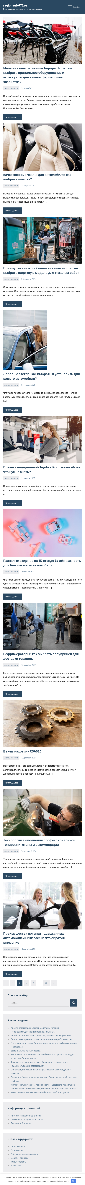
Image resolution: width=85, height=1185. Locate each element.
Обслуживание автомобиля (24, 1154)
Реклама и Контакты (21, 1123)
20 (46, 983)
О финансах (17, 1150)
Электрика (16, 1165)
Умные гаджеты (18, 1161)
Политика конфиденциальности (27, 1119)
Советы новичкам (19, 1158)
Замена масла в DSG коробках (25, 1050)
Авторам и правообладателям (26, 1115)
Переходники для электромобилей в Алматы (33, 1031)
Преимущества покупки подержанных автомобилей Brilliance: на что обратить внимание (34, 937)
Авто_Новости (11, 88)
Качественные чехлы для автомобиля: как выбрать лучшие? (40, 1092)
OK (73, 1181)
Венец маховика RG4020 (22, 751)
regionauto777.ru (15, 5)
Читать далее (11, 117)
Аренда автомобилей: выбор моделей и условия (35, 1028)
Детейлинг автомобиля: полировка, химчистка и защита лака (41, 1035)
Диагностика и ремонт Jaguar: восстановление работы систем (41, 1039)
